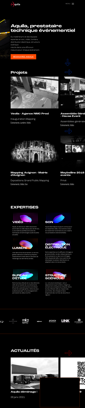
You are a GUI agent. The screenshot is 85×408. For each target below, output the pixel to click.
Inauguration (18, 119)
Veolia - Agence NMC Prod (30, 113)
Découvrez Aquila (23, 57)
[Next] (68, 72)
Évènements (15, 123)
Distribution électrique (57, 246)
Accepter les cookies (49, 405)
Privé (63, 180)
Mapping (31, 119)
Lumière (23, 123)
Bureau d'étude (19, 277)
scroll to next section (67, 62)
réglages (63, 405)
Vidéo (29, 123)
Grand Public (31, 180)
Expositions (17, 180)
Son (26, 184)
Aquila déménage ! (24, 392)
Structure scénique (55, 277)
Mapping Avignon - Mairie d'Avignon (29, 174)
